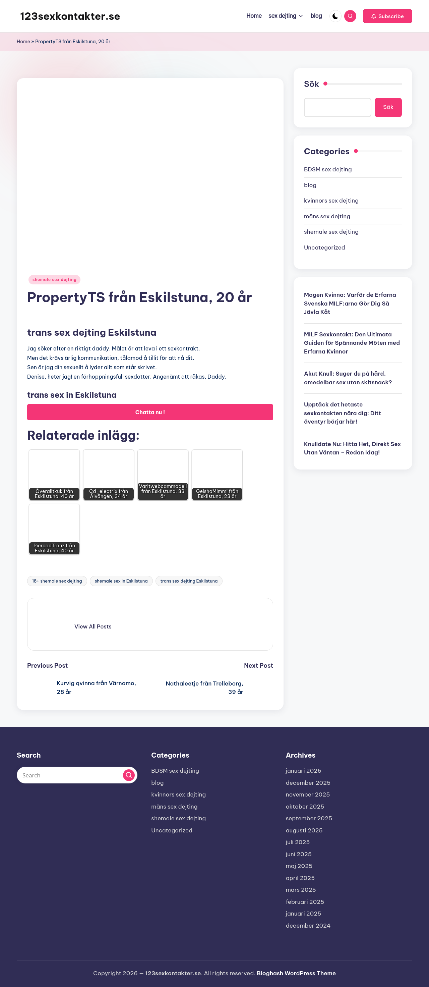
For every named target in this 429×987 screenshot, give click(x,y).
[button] (387, 16)
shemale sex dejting (54, 279)
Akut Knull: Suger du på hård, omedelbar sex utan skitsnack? (348, 378)
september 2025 (309, 818)
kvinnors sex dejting (331, 200)
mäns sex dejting (327, 216)
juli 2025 (298, 842)
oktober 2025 (305, 806)
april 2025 (300, 878)
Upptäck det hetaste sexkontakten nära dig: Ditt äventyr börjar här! (342, 413)
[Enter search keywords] (77, 775)
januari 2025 (303, 913)
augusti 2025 (304, 830)
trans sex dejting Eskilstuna (189, 581)
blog (310, 185)
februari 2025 (305, 902)
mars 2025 (301, 889)
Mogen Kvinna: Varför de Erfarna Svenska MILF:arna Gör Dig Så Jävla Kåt (350, 303)
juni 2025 (299, 854)
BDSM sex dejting (328, 169)
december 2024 (308, 925)
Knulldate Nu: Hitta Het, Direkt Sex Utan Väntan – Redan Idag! (352, 448)
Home (23, 42)
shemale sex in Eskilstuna (121, 581)
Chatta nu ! (150, 412)
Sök (311, 84)
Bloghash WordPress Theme (296, 973)
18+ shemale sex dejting (57, 581)
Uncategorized (324, 247)
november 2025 (308, 794)
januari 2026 (303, 770)
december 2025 (308, 782)
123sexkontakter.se (70, 16)
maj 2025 (299, 866)
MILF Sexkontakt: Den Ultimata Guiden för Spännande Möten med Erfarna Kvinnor (352, 343)
